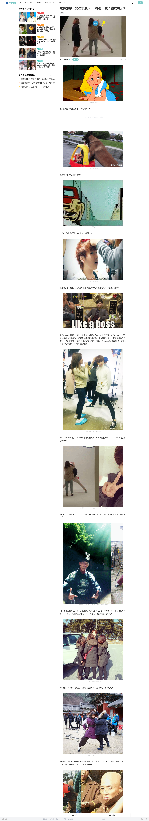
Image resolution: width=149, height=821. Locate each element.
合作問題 (63, 819)
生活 (54, 2)
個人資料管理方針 (54, 819)
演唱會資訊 (63, 2)
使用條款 (45, 819)
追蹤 (76, 59)
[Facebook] (142, 819)
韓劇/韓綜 (39, 2)
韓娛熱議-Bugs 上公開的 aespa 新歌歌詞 (35, 87)
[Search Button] (132, 3)
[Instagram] (146, 819)
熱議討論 (48, 2)
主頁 (19, 2)
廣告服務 (70, 819)
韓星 (31, 2)
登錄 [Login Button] (140, 3)
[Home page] (11, 3)
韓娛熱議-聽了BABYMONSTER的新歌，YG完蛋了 (38, 83)
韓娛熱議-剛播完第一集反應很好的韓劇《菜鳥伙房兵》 (38, 79)
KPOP (26, 2)
